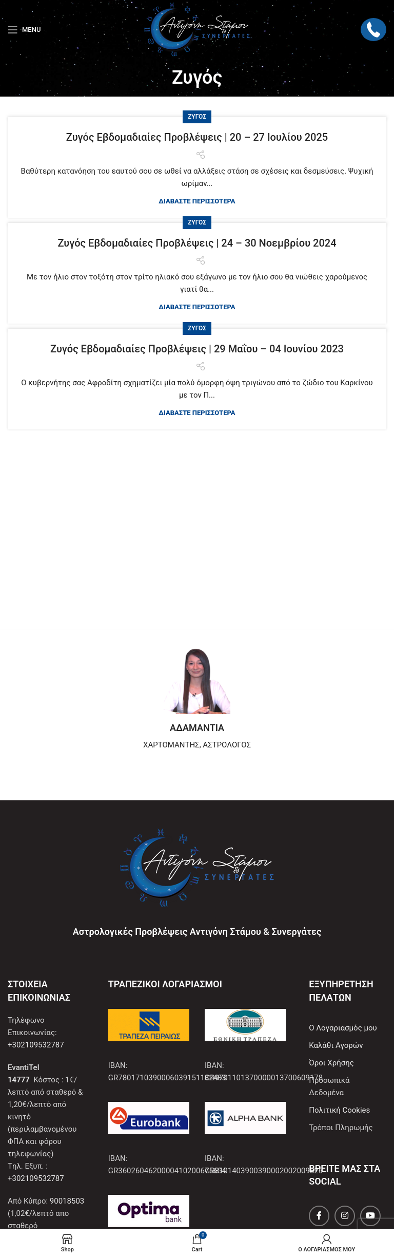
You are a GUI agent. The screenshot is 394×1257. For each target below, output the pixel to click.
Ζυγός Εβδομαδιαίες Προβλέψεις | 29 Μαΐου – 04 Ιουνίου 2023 (197, 349)
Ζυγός (197, 116)
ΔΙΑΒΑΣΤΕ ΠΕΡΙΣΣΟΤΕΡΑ (197, 201)
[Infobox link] (197, 699)
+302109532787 (36, 1044)
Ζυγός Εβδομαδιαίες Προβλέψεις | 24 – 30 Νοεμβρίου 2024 (196, 243)
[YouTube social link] (370, 1216)
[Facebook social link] (319, 1216)
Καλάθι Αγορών (336, 1045)
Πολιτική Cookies (339, 1110)
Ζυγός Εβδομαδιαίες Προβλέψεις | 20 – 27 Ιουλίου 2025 (197, 137)
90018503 (67, 1201)
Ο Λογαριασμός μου (343, 1028)
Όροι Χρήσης (331, 1062)
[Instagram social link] (344, 1216)
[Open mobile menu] (24, 30)
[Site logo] (197, 28)
